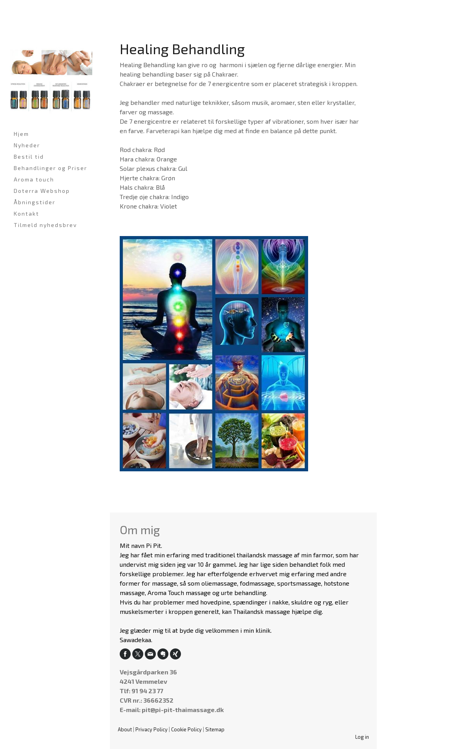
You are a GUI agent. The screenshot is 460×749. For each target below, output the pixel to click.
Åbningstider (34, 202)
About (125, 729)
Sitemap (215, 729)
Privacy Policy (151, 729)
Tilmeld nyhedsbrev (45, 225)
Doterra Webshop (42, 190)
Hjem (21, 133)
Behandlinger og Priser (50, 168)
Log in (362, 737)
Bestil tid (29, 156)
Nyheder (27, 145)
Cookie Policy (186, 729)
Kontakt (26, 213)
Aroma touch (34, 179)
